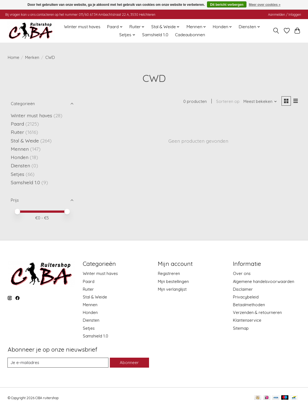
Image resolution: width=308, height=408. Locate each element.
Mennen (20, 149)
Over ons (242, 273)
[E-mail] (58, 363)
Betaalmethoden (249, 304)
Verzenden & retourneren (257, 312)
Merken (32, 57)
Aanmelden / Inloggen (284, 14)
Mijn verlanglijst (172, 289)
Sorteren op (228, 101)
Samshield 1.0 (155, 34)
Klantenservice (247, 320)
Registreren (169, 273)
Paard (17, 124)
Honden (19, 157)
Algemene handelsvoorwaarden (263, 281)
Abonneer (129, 362)
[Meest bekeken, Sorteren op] (260, 101)
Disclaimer (243, 289)
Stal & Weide (25, 140)
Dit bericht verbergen (226, 5)
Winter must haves (82, 26)
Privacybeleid (246, 297)
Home (13, 57)
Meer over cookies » (264, 5)
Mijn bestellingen (173, 281)
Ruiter (17, 132)
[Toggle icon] (276, 31)
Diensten (20, 165)
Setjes (17, 174)
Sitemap (241, 328)
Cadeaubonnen (190, 34)
